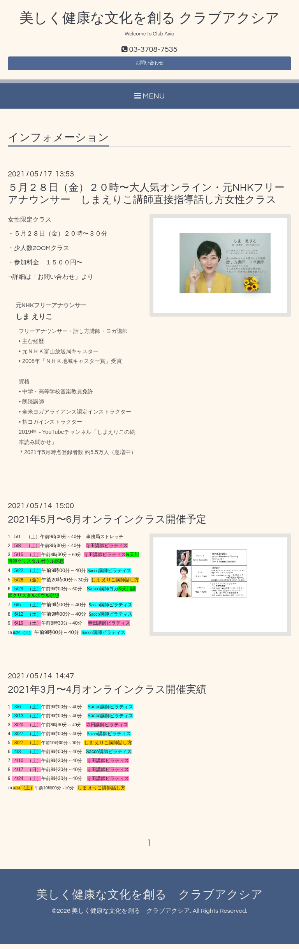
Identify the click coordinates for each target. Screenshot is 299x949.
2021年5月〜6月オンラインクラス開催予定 (107, 524)
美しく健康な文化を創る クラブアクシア (149, 18)
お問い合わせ (149, 66)
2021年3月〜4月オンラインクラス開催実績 (107, 695)
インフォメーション (58, 142)
